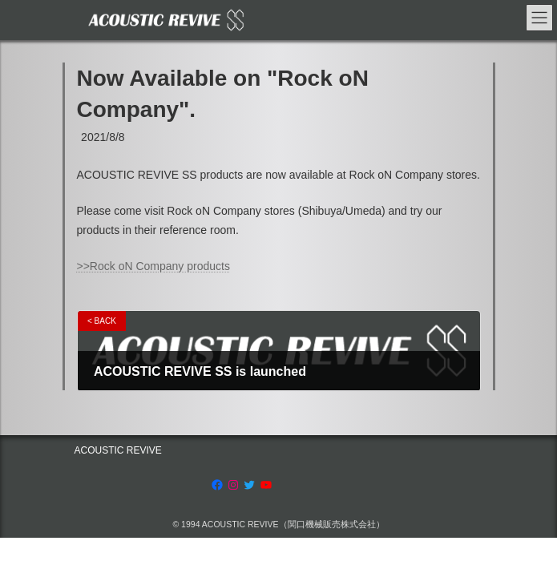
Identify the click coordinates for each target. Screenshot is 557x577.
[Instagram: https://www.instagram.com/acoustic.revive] (233, 484)
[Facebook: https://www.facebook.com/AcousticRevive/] (217, 484)
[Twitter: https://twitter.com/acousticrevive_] (249, 484)
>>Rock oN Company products (153, 266)
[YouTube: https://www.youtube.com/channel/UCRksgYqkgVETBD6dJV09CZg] (266, 484)
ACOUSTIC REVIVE (118, 450)
